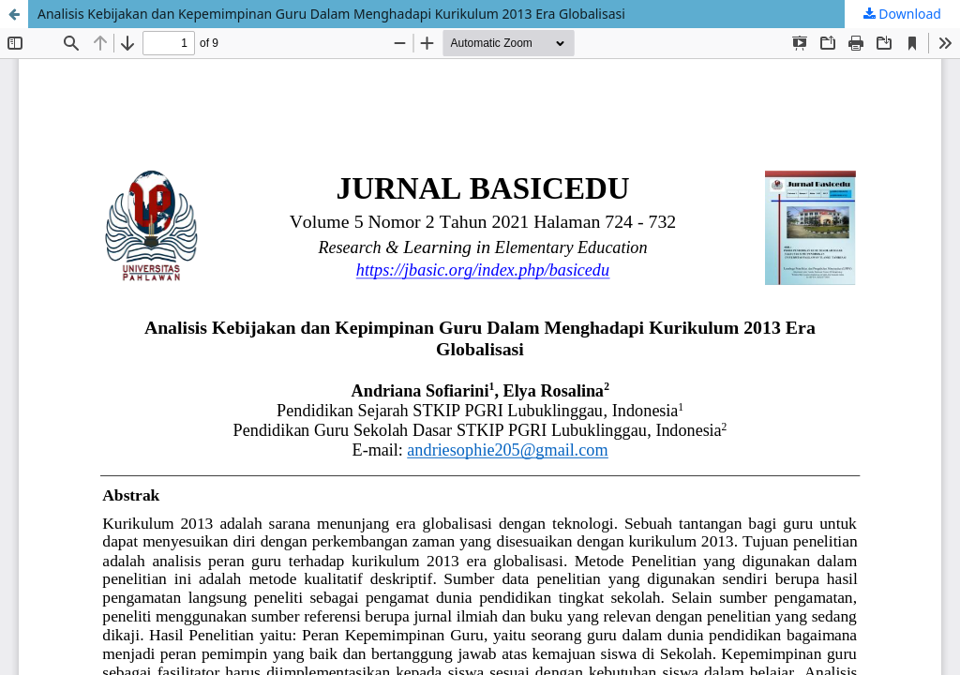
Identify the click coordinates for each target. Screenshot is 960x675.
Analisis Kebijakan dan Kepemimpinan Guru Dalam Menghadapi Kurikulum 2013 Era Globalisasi (331, 13)
